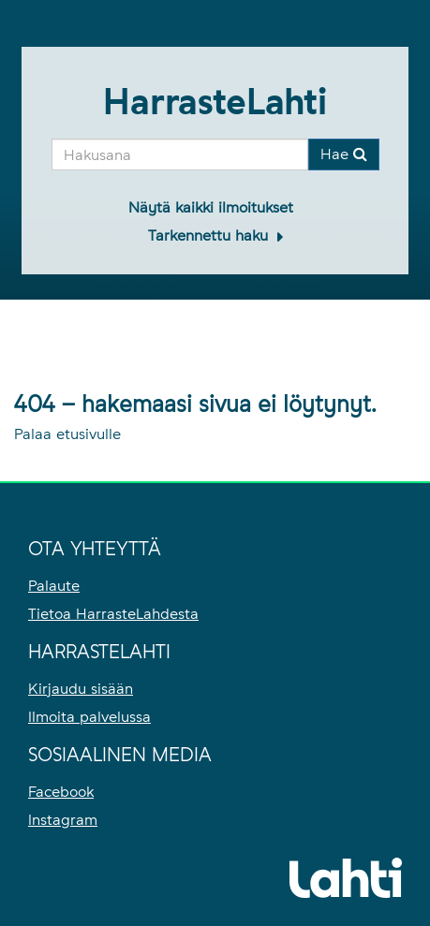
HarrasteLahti (215, 102)
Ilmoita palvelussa (89, 717)
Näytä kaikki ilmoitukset (210, 207)
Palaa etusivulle (67, 434)
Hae (343, 154)
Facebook (61, 792)
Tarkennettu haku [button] (210, 235)
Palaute (54, 586)
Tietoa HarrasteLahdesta (113, 614)
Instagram (62, 820)
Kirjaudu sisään (80, 689)
